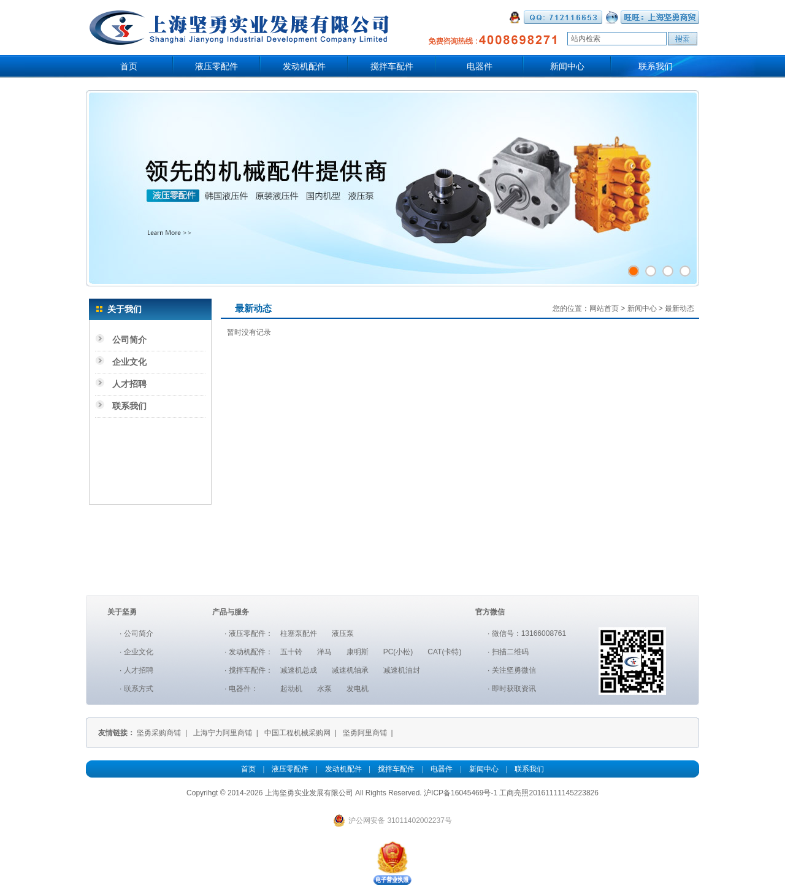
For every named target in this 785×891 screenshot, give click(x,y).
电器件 (479, 66)
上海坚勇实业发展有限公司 (309, 793)
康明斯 (358, 652)
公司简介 (129, 340)
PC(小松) (398, 652)
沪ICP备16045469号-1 (460, 793)
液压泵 (343, 633)
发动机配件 (304, 66)
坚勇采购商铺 (159, 732)
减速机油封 (401, 670)
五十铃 (291, 652)
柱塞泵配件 (298, 633)
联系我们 (655, 66)
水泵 (324, 688)
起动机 (291, 688)
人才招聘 (129, 384)
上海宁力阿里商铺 (222, 732)
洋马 (324, 652)
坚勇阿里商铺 (365, 732)
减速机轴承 (350, 670)
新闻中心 (567, 66)
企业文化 (129, 362)
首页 (128, 66)
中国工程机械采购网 (297, 732)
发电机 (358, 688)
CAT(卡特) (444, 652)
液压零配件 (216, 66)
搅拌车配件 (391, 66)
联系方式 (138, 688)
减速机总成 (298, 670)
